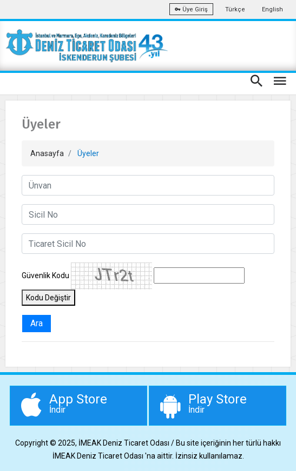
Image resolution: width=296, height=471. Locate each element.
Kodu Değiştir (48, 297)
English (272, 9)
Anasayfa (47, 153)
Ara (36, 323)
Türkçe (235, 9)
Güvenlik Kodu (45, 275)
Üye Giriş (191, 9)
